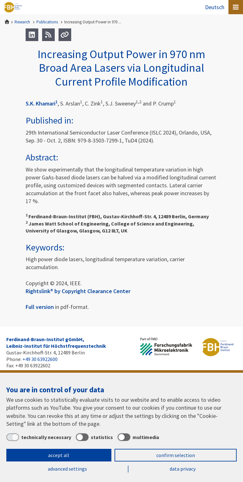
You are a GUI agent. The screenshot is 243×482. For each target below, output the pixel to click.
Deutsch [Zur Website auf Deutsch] (214, 7)
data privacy (183, 469)
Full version (40, 306)
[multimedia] (138, 437)
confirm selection (175, 455)
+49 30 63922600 (40, 359)
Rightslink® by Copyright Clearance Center (78, 291)
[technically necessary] (38, 437)
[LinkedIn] (32, 34)
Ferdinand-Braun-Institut (13, 7)
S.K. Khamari (42, 103)
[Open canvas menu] (235, 7)
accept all (58, 455)
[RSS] (48, 34)
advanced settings (67, 469)
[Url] (65, 34)
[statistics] (94, 437)
